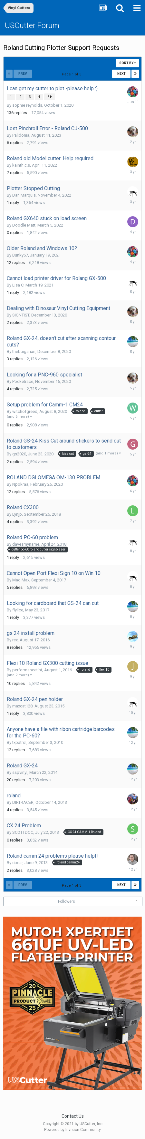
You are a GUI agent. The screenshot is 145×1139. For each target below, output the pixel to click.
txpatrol (19, 742)
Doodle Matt (23, 225)
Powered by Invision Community (72, 1129)
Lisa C (18, 285)
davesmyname (25, 544)
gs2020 (19, 454)
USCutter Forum (32, 25)
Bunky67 (20, 255)
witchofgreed (24, 411)
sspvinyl (19, 772)
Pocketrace (22, 381)
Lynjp (17, 514)
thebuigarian (23, 351)
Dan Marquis (24, 195)
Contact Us (73, 1116)
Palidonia (20, 135)
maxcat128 (22, 706)
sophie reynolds (27, 105)
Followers (66, 901)
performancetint (27, 669)
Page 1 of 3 (72, 74)
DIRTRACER (23, 802)
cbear (17, 862)
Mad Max (20, 580)
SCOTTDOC (22, 832)
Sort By (127, 63)
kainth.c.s (21, 165)
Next (121, 73)
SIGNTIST (20, 315)
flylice (17, 610)
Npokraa (20, 484)
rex (15, 640)
